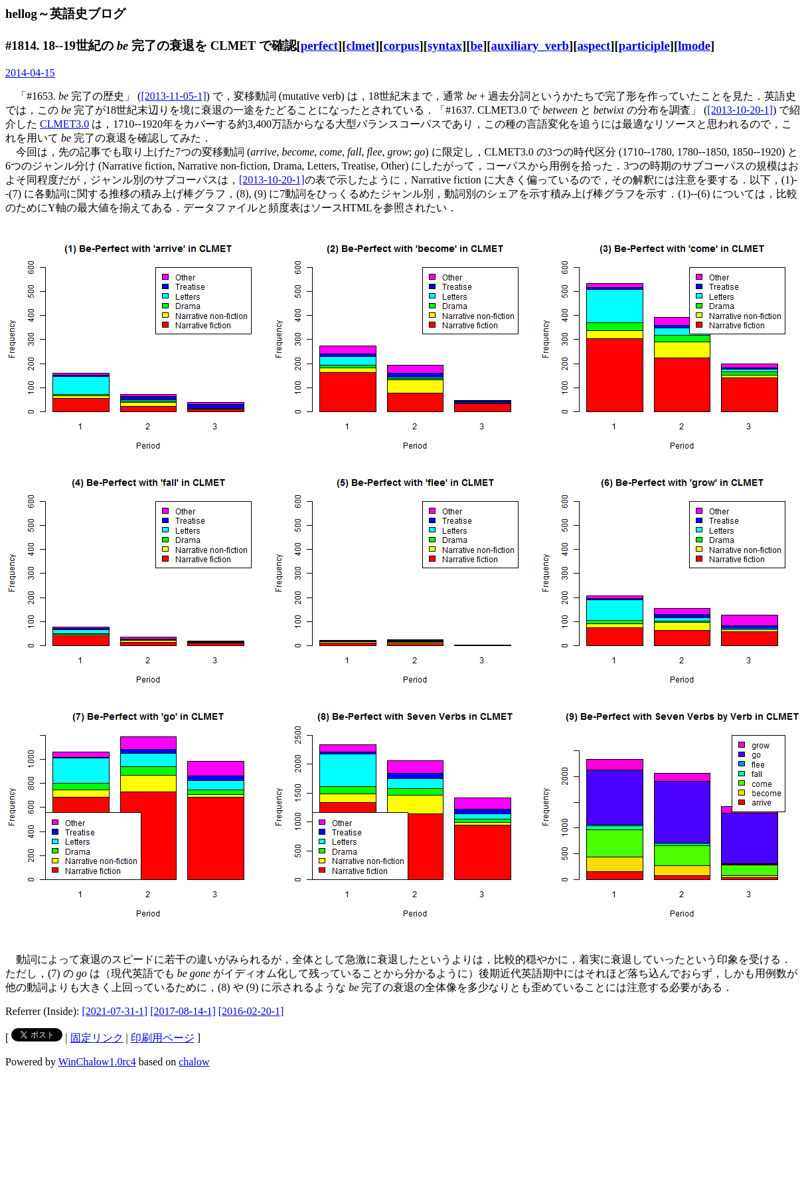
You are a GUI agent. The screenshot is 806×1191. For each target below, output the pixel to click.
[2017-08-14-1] (183, 1011)
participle (644, 46)
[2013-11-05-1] (173, 96)
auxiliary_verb (530, 46)
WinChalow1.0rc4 (97, 1061)
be (476, 46)
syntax (445, 46)
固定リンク (96, 1037)
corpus (401, 46)
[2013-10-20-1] (740, 110)
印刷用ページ (163, 1037)
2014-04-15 (30, 72)
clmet (360, 46)
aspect (593, 46)
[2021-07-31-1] (115, 1011)
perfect (319, 46)
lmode (694, 46)
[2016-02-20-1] (251, 1011)
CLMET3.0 (64, 124)
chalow (194, 1061)
